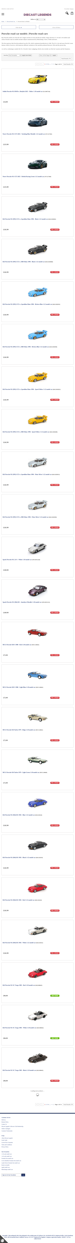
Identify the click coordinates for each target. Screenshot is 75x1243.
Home (3, 21)
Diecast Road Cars (11, 21)
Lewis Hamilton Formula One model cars (11, 1160)
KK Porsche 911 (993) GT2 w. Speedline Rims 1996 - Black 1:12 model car (25, 219)
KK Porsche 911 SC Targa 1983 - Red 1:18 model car (19, 985)
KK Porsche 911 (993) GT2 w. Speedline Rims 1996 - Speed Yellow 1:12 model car (27, 389)
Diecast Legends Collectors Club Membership (12, 1126)
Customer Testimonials (7, 1131)
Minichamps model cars (7, 1169)
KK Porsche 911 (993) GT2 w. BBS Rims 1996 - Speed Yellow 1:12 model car (26, 432)
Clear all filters (56, 27)
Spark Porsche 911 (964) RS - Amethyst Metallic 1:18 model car (22, 602)
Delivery (4, 1119)
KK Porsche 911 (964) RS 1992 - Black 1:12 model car (19, 857)
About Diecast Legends (7, 1138)
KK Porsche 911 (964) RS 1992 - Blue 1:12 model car (19, 815)
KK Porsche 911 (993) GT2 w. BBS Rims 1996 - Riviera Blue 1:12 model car (26, 347)
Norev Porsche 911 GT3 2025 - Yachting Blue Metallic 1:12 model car (24, 134)
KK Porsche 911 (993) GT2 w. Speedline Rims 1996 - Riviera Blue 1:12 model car (27, 304)
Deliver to (33, 19)
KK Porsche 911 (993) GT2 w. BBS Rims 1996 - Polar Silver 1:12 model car (25, 517)
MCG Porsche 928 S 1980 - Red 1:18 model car (17, 644)
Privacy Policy (5, 1146)
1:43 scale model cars (7, 1156)
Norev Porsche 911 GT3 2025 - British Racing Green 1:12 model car (23, 176)
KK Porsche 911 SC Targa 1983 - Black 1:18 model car (19, 1070)
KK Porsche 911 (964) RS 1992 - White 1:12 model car (19, 942)
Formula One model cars (7, 1158)
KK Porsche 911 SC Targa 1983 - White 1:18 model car (19, 1028)
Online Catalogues (6, 1128)
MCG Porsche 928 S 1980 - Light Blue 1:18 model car (19, 687)
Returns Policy (5, 1122)
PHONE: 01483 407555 (8, 9)
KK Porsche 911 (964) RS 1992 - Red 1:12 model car (18, 900)
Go (23, 1175)
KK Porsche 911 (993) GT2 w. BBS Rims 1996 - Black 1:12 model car (24, 262)
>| (52, 64)
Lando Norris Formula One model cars (11, 1163)
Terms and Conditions (7, 1144)
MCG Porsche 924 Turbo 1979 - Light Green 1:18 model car (21, 772)
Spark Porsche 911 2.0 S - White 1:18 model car (17, 559)
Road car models (5, 1165)
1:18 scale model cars (7, 1154)
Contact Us (4, 1124)
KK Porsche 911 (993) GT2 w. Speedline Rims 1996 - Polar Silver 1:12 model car (27, 474)
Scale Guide (4, 1140)
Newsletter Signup (68, 9)
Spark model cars (6, 1167)
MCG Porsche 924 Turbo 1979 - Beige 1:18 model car (19, 730)
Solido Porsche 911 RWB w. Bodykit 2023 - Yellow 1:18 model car (23, 91)
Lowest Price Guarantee (7, 1142)
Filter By (19, 27)
